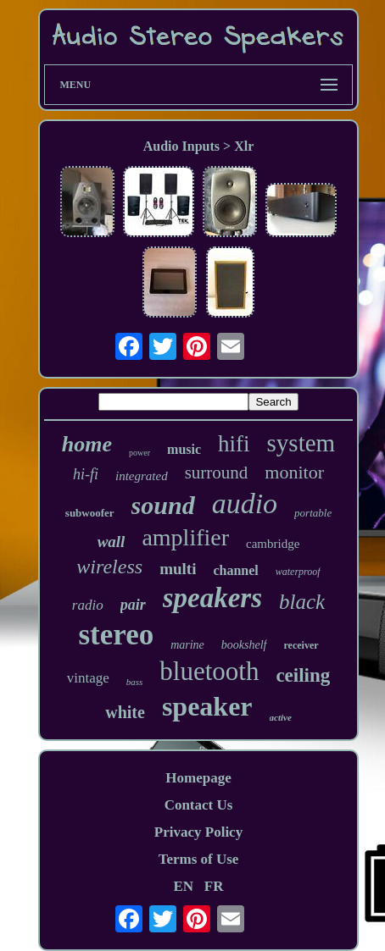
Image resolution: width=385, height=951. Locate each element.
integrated (141, 476)
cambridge (272, 543)
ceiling (303, 675)
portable (313, 512)
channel (235, 570)
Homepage (198, 778)
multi (177, 569)
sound (163, 505)
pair (133, 604)
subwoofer (89, 512)
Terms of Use (199, 859)
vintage (88, 678)
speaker (207, 706)
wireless (109, 567)
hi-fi (85, 474)
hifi (234, 443)
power (139, 452)
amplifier (185, 537)
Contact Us (199, 805)
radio (87, 605)
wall (112, 541)
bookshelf (244, 645)
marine (187, 645)
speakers (212, 598)
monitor (294, 472)
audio (244, 503)
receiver (301, 645)
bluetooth (209, 671)
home (87, 444)
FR (214, 886)
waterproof (298, 572)
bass (134, 682)
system (301, 442)
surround (216, 472)
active (281, 717)
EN (183, 886)
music (184, 449)
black (302, 601)
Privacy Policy (198, 832)
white (125, 712)
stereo (115, 634)
